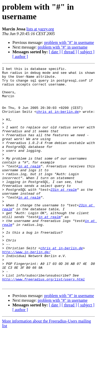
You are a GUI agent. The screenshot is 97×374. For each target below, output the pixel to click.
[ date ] (55, 52)
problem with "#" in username (69, 42)
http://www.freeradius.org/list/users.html (43, 322)
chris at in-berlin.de (57, 121)
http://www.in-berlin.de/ (26, 289)
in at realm (29, 186)
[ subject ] (86, 52)
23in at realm (63, 214)
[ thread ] (69, 52)
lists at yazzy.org (40, 29)
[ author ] (20, 56)
